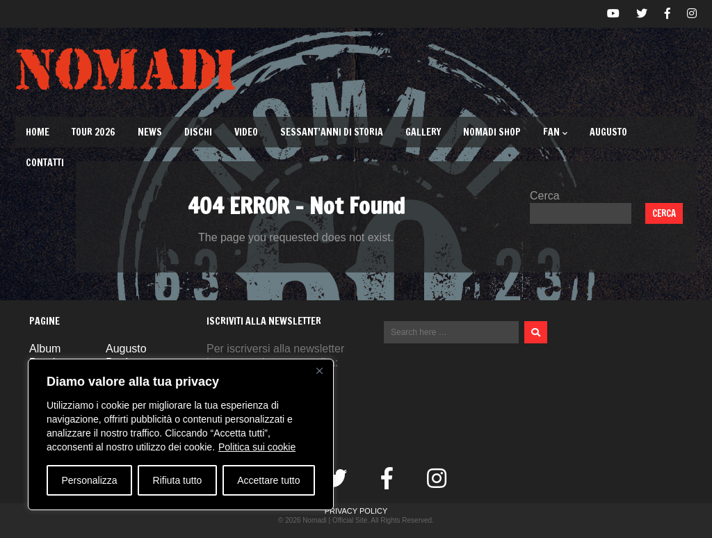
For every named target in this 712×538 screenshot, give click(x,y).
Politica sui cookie (257, 447)
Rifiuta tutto (177, 480)
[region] (181, 434)
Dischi (198, 132)
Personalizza (89, 480)
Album (44, 348)
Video (246, 132)
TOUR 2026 (93, 132)
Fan (555, 132)
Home (37, 132)
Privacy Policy (356, 511)
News (150, 132)
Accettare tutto (268, 480)
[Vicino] (319, 370)
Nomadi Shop (492, 132)
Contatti (45, 163)
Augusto (608, 132)
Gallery (423, 132)
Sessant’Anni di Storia (331, 132)
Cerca (545, 196)
